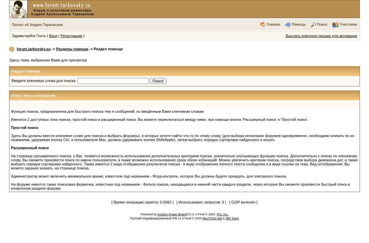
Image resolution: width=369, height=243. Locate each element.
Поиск (322, 24)
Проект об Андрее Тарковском (37, 25)
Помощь (299, 24)
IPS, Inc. (222, 214)
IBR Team (232, 218)
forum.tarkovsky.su (34, 49)
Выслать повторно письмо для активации (321, 36)
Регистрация (71, 36)
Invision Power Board (172, 214)
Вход (53, 36)
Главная (273, 24)
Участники (348, 24)
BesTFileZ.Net (212, 218)
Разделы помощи (72, 49)
